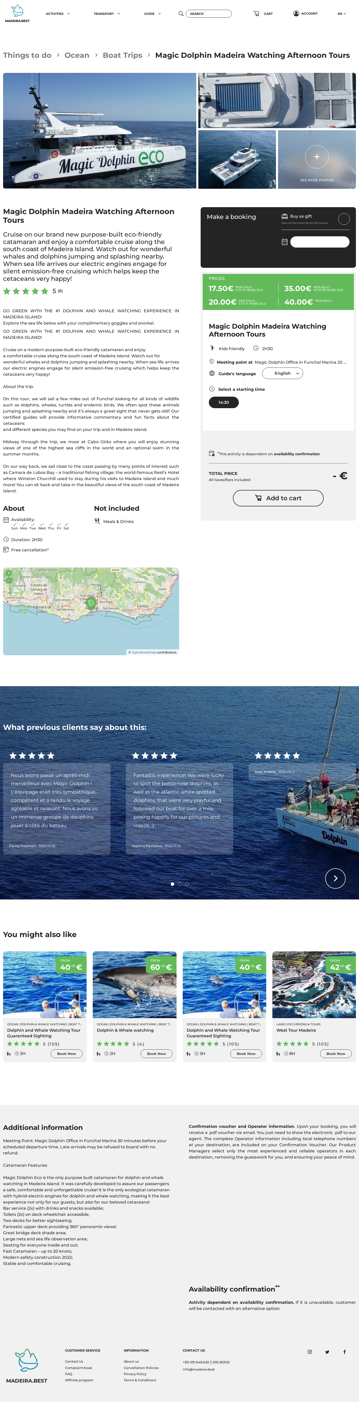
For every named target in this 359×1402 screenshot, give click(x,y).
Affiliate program (79, 1380)
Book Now (66, 1054)
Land (280, 1024)
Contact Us (74, 1361)
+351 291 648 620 (196, 1362)
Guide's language (232, 373)
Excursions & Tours (304, 1024)
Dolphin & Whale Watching (43, 1024)
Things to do (27, 55)
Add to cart (278, 498)
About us (131, 1361)
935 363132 (221, 1362)
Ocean (77, 55)
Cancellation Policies (141, 1368)
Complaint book (78, 1368)
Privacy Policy (135, 1374)
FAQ (68, 1374)
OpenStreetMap (144, 652)
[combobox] (282, 373)
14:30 (224, 402)
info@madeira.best (199, 1369)
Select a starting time (237, 389)
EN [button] (340, 14)
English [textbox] (283, 373)
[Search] (209, 14)
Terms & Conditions (140, 1380)
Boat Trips (122, 55)
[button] (69, 13)
